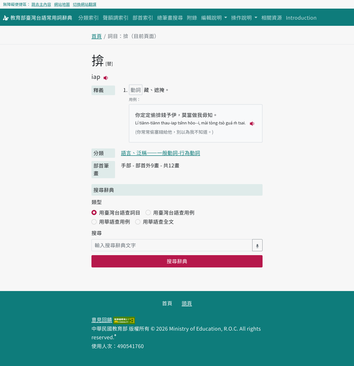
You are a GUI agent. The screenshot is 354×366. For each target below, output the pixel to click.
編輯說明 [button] (212, 17)
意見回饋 (101, 319)
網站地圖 (62, 4)
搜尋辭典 (177, 261)
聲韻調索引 (116, 17)
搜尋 (96, 232)
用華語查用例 (114, 221)
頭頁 (187, 303)
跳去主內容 (41, 4)
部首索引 (143, 17)
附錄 (192, 17)
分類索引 (88, 17)
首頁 (96, 36)
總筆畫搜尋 (170, 17)
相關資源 (271, 17)
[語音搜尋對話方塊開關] (257, 245)
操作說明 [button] (242, 17)
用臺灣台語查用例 (173, 212)
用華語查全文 (158, 221)
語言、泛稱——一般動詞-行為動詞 (160, 152)
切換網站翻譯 (84, 4)
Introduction (301, 17)
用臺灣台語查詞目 (119, 212)
